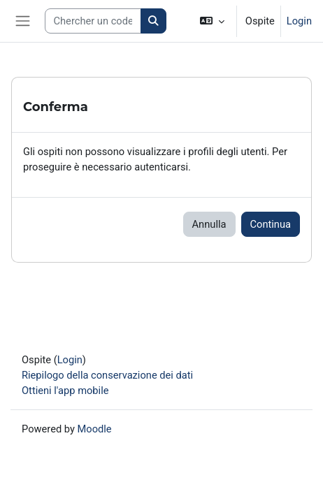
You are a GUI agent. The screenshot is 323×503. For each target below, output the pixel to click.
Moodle (95, 429)
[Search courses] (93, 21)
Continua (271, 224)
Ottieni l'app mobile (65, 390)
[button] (212, 21)
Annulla (209, 224)
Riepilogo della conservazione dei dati (107, 375)
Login (299, 21)
